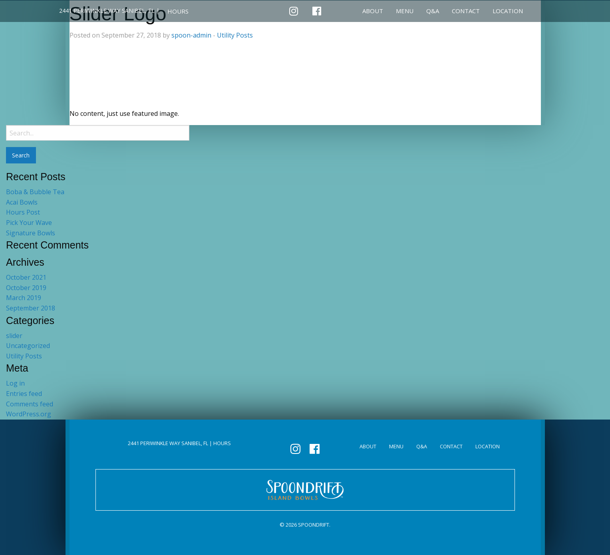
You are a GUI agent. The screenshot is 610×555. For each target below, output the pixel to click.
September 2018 (30, 308)
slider (14, 335)
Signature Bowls (30, 233)
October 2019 (26, 287)
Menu (404, 11)
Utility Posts (235, 35)
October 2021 (26, 277)
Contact (466, 11)
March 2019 (23, 297)
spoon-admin (191, 35)
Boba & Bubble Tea (35, 191)
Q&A (432, 11)
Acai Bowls (22, 202)
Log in (15, 383)
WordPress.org (28, 414)
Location (508, 11)
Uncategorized (28, 345)
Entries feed (24, 393)
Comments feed (29, 404)
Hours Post (23, 212)
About (372, 11)
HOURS (178, 11)
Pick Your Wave (29, 222)
